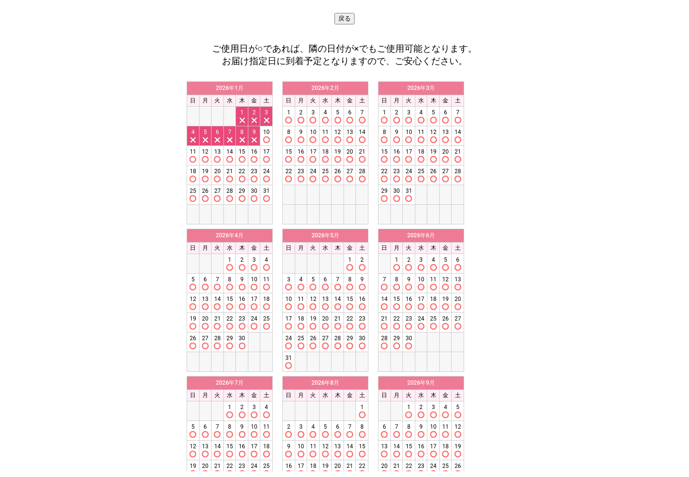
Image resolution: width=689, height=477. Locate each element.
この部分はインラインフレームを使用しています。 (344, 274)
